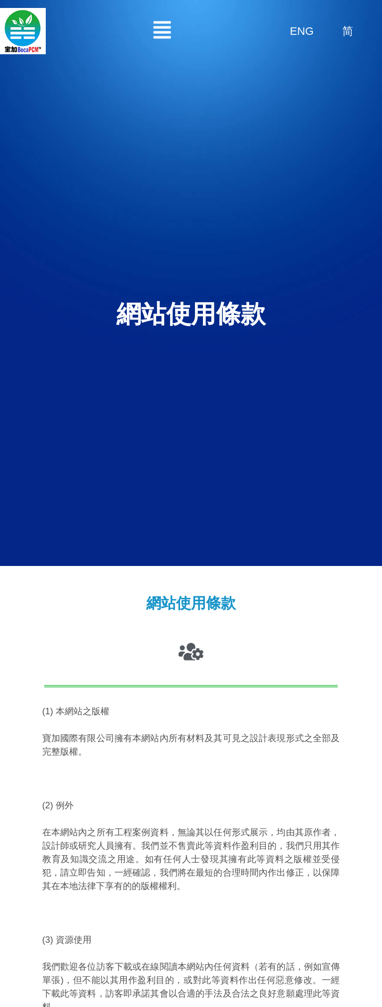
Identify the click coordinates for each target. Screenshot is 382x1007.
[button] (162, 31)
